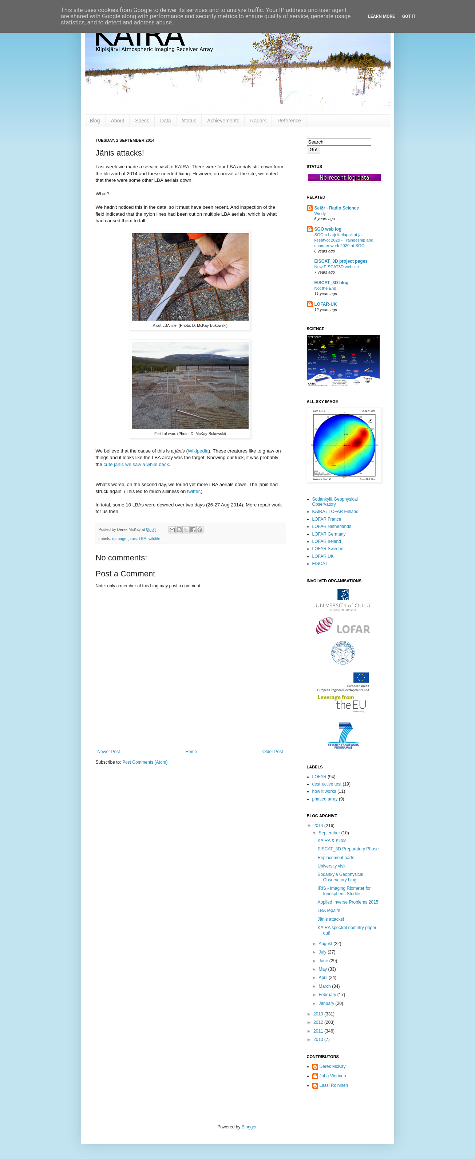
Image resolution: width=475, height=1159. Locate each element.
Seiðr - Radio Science (336, 208)
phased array (325, 799)
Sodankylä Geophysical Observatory (335, 502)
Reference (289, 121)
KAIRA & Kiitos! (332, 840)
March (325, 986)
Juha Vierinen (333, 1075)
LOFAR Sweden (328, 548)
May (323, 969)
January (326, 1003)
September (329, 832)
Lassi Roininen (334, 1085)
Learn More (381, 16)
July (323, 952)
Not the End (325, 288)
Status (189, 121)
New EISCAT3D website (336, 267)
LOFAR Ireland (326, 541)
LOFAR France (326, 519)
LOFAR (319, 776)
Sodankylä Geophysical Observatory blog (340, 877)
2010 (318, 1039)
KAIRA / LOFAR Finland (335, 511)
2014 (318, 825)
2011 (318, 1031)
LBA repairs (328, 910)
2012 (318, 1022)
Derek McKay (333, 1066)
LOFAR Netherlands (331, 526)
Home (191, 751)
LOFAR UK (323, 556)
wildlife (154, 538)
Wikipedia (198, 451)
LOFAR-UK (325, 304)
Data (165, 121)
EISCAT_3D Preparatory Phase (348, 848)
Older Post (272, 751)
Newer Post (109, 751)
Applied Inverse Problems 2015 (347, 902)
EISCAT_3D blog (331, 282)
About (117, 121)
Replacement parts (335, 857)
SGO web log (328, 229)
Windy (320, 213)
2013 (318, 1014)
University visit (331, 866)
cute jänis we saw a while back (136, 464)
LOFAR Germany (329, 534)
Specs (142, 121)
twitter (193, 491)
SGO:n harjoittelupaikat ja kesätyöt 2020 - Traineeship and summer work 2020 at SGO (343, 240)
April (323, 977)
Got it (409, 16)
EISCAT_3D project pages (341, 261)
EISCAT (320, 563)
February (327, 994)
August (325, 943)
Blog (95, 121)
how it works (324, 791)
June (323, 960)
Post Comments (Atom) (145, 762)
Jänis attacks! (330, 919)
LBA (142, 538)
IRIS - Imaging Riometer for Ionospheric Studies (344, 891)
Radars (258, 121)
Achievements (223, 121)
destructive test (327, 784)
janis (132, 538)
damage (119, 538)
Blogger (249, 1126)
